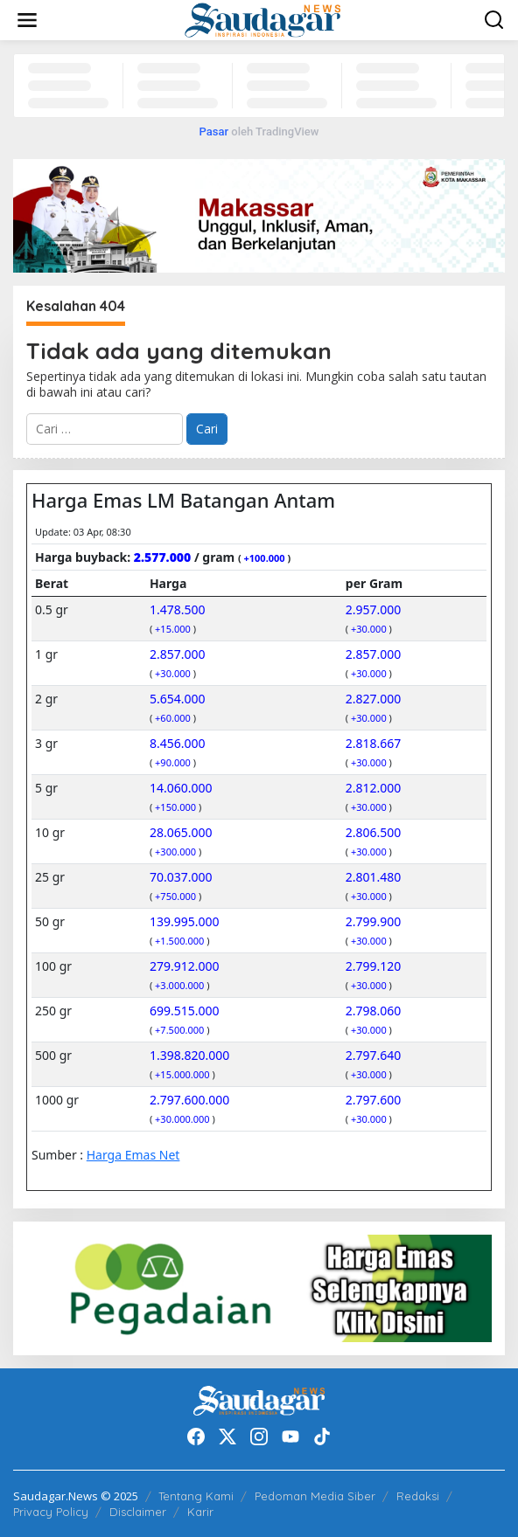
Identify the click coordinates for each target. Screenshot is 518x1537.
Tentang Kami (196, 1496)
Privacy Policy (50, 1512)
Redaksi (417, 1496)
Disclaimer (137, 1512)
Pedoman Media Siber (315, 1496)
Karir (200, 1512)
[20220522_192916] (259, 1286)
